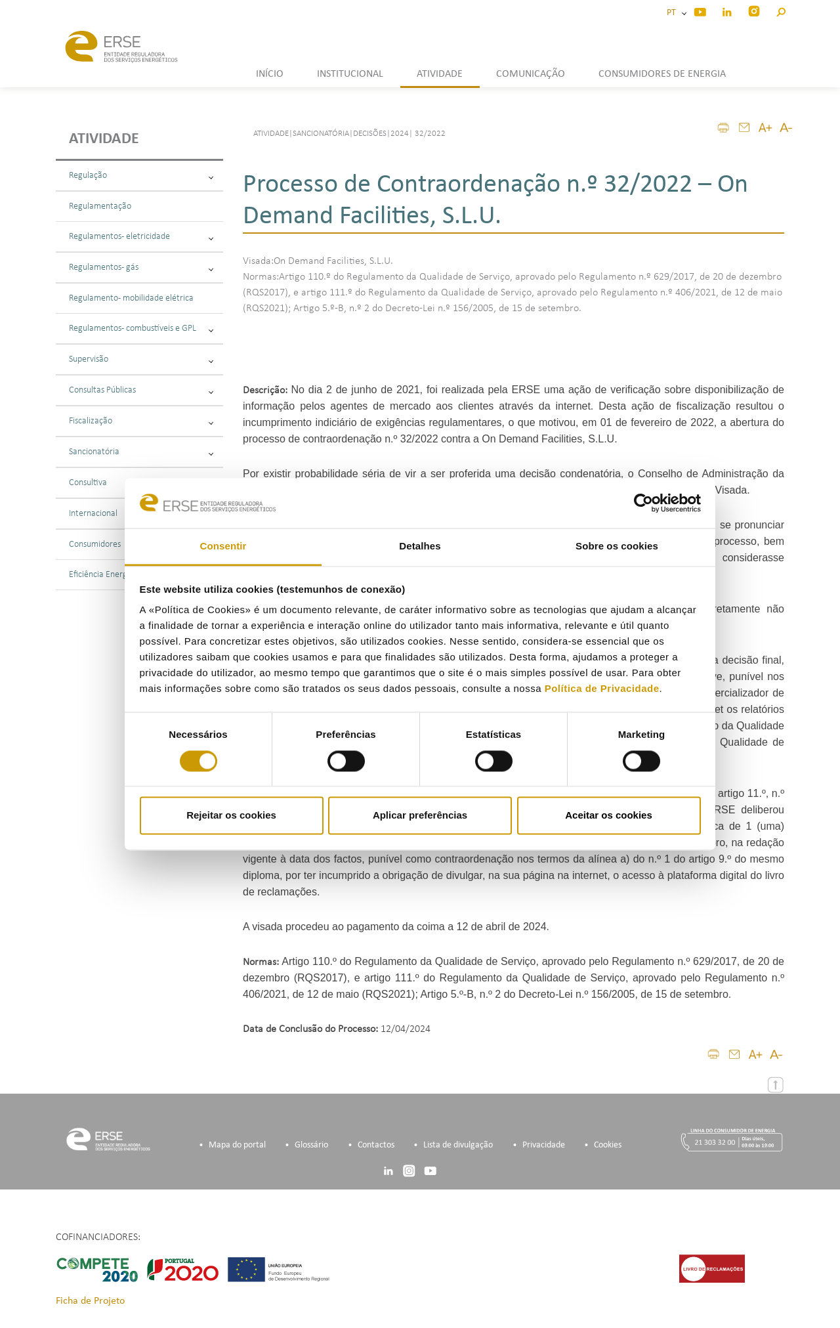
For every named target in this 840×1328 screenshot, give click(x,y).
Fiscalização (141, 421)
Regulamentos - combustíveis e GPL (141, 328)
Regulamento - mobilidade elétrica (131, 298)
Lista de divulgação (458, 1145)
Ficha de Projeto (90, 1301)
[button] (781, 10)
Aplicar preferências (420, 815)
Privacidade (543, 1145)
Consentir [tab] (223, 546)
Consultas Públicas (141, 390)
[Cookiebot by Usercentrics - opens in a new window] (643, 503)
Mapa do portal (237, 1145)
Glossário (311, 1145)
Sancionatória (141, 452)
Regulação (141, 176)
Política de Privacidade (602, 689)
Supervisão (141, 359)
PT (673, 13)
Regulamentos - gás (141, 267)
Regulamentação (100, 206)
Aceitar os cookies (608, 815)
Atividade (104, 139)
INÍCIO (270, 74)
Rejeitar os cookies (231, 815)
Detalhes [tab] (419, 546)
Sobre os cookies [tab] (617, 546)
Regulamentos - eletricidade (141, 237)
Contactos (376, 1145)
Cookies (607, 1145)
